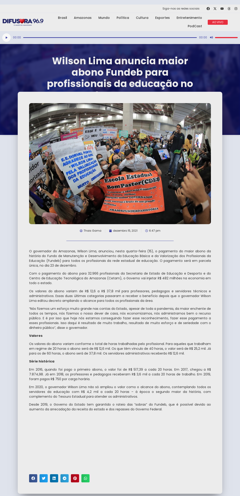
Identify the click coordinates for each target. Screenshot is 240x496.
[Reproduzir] (6, 37)
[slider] (110, 37)
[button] (33, 478)
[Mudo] (211, 37)
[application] (120, 37)
